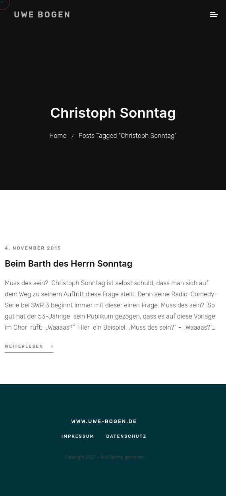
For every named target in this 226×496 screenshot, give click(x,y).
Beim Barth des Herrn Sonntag (68, 263)
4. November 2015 (33, 248)
